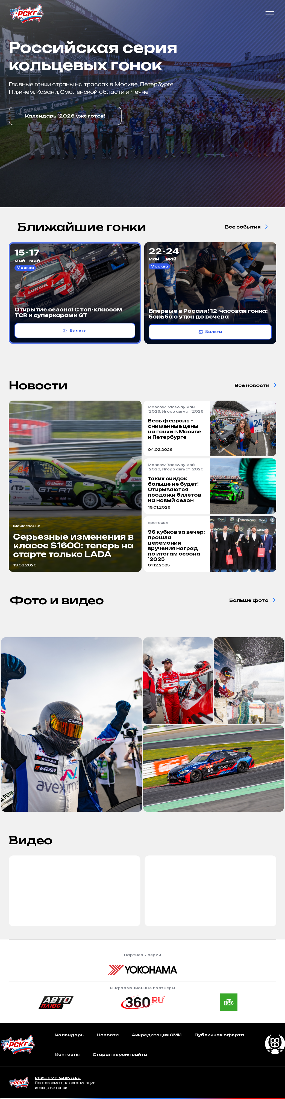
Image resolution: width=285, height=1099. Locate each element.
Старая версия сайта (120, 1054)
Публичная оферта (219, 1034)
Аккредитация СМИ (156, 1034)
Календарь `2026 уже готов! (65, 116)
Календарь (69, 1034)
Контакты (67, 1054)
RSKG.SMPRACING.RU (58, 1078)
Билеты (75, 330)
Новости (108, 1034)
